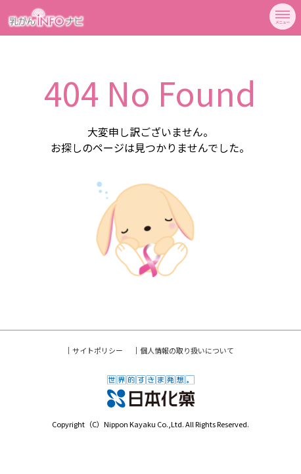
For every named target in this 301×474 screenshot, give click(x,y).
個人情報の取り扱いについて (187, 350)
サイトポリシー (97, 350)
